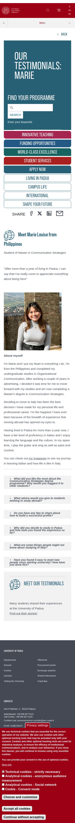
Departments (10, 660)
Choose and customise (20, 797)
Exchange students (47, 670)
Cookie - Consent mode (22, 789)
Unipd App (42, 681)
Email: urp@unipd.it (13, 725)
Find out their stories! (23, 613)
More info (7, 764)
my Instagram (38, 458)
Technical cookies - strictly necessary (32, 771)
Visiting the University (14, 681)
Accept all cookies (17, 808)
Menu (42, 23)
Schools (7, 665)
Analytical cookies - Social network (31, 784)
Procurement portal (47, 665)
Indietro (4, 23)
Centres (7, 670)
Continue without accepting (24, 817)
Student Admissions (47, 676)
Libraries (8, 676)
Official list (42, 660)
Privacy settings (37, 725)
